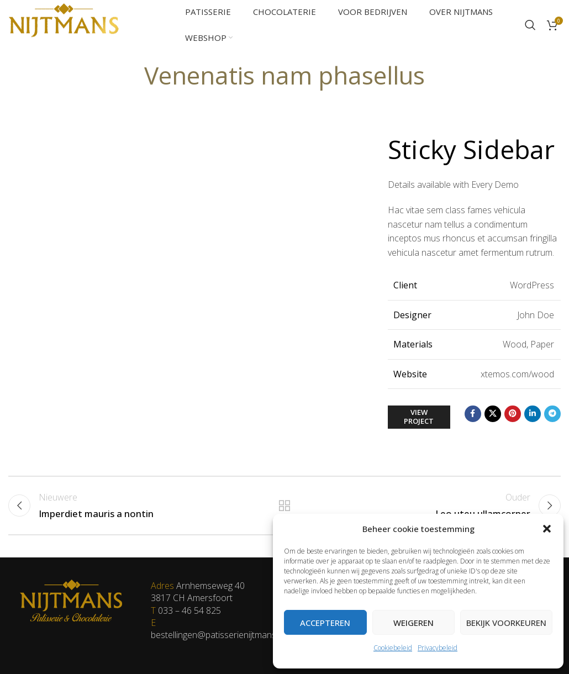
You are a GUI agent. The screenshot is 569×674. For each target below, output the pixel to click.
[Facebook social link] (473, 414)
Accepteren (325, 622)
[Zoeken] (530, 25)
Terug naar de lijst (284, 505)
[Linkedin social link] (532, 414)
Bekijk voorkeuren (506, 622)
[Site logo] (63, 24)
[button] (546, 528)
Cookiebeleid (392, 647)
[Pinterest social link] (512, 414)
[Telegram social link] (552, 414)
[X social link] (492, 414)
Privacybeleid (437, 647)
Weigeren (413, 622)
